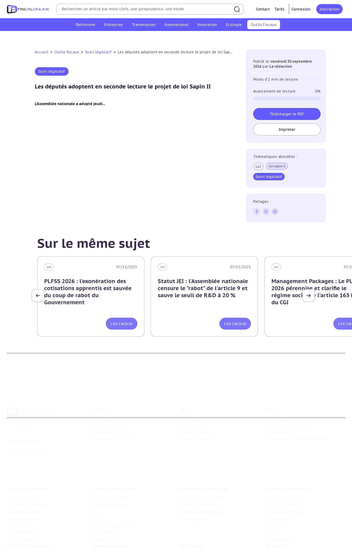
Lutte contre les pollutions (115, 535)
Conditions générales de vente (290, 407)
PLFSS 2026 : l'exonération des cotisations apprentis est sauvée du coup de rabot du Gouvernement (88, 292)
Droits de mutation (22, 493)
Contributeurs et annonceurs (116, 414)
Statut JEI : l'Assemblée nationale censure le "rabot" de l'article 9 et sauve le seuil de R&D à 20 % (203, 288)
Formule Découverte (196, 400)
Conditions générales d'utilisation (292, 400)
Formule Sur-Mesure (196, 420)
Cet (96, 493)
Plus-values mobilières (198, 479)
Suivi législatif (181, 37)
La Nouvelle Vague (37, 431)
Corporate (101, 520)
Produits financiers (22, 514)
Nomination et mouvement (288, 535)
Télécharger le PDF (287, 114)
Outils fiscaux (67, 52)
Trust (270, 500)
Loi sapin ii (277, 166)
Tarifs (279, 9)
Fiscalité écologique (111, 525)
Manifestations (278, 549)
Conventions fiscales (282, 472)
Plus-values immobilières (27, 479)
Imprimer (287, 129)
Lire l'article (122, 323)
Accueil (41, 52)
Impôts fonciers (19, 500)
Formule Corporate (195, 414)
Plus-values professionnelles (203, 472)
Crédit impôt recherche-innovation (34, 535)
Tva (96, 486)
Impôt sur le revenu (23, 472)
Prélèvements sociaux (24, 507)
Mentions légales (279, 414)
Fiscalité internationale (287, 463)
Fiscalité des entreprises (115, 463)
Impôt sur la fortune (24, 486)
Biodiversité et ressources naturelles (122, 542)
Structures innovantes (25, 542)
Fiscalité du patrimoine (27, 463)
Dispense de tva (192, 493)
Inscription (329, 9)
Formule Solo (190, 407)
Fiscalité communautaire (286, 486)
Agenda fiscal (154, 37)
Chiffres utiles (126, 37)
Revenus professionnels (112, 479)
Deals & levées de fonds (285, 542)
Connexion (300, 9)
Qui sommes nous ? (109, 400)
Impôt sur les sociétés (111, 472)
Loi (258, 166)
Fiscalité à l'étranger (282, 479)
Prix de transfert (279, 514)
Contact (263, 9)
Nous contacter (105, 420)
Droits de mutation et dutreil (203, 486)
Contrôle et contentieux (217, 37)
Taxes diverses (104, 507)
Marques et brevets (22, 549)
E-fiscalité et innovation (28, 525)
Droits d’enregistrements (113, 500)
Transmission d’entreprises (203, 463)
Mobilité (272, 507)
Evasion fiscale (277, 493)
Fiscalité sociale (105, 514)
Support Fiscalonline (109, 407)
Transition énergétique (111, 549)
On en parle (276, 525)
